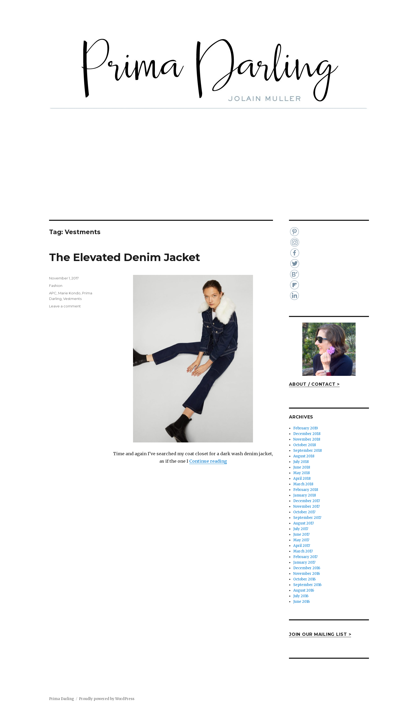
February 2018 (305, 489)
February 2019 (305, 428)
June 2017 (301, 534)
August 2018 (303, 456)
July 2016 (300, 596)
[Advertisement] (209, 180)
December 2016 (306, 568)
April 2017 (301, 545)
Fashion (55, 285)
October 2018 (304, 445)
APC (53, 293)
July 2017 (300, 529)
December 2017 (306, 501)
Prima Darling (61, 699)
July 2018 (301, 461)
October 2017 (304, 512)
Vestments (72, 298)
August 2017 (303, 523)
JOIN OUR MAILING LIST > (320, 634)
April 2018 (302, 478)
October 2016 (304, 579)
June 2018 (301, 467)
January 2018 (304, 495)
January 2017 (304, 562)
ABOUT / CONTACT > (314, 384)
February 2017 (305, 557)
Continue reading (208, 461)
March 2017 (303, 551)
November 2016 (306, 573)
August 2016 (303, 590)
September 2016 (307, 585)
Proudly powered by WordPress (106, 699)
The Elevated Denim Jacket (124, 257)
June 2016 (301, 601)
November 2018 (306, 439)
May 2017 (301, 540)
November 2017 (306, 506)
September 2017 (307, 517)
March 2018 (303, 484)
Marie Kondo (69, 293)
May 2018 (301, 473)
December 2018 (306, 434)
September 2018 (307, 450)
